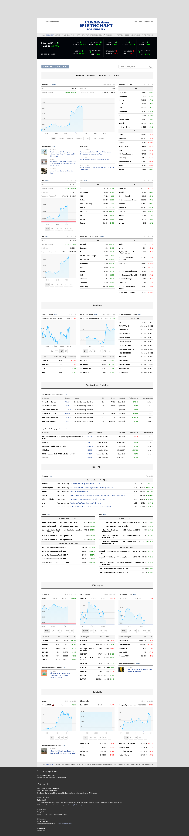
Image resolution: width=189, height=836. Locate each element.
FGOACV (68, 392)
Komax (82, 249)
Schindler (45, 432)
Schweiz (80, 57)
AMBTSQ (90, 428)
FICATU (90, 419)
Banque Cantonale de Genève (127, 269)
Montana (83, 234)
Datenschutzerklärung (58, 823)
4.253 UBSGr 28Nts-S (126, 331)
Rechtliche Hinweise (64, 806)
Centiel (83, 226)
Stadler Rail (123, 265)
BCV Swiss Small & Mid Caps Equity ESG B (57, 522)
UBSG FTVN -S (124, 308)
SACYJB (90, 440)
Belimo (121, 82)
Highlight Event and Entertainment (126, 235)
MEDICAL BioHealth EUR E (79, 473)
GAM (82, 257)
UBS (81, 197)
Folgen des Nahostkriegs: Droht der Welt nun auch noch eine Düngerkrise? (62, 734)
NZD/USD (83, 649)
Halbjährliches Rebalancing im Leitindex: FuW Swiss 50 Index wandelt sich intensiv (62, 136)
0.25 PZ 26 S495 (124, 316)
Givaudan (83, 193)
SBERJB (90, 432)
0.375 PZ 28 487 (124, 346)
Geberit (122, 105)
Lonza (82, 201)
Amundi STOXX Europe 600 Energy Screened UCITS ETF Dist (119, 534)
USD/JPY (83, 626)
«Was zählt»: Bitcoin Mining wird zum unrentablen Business (139, 652)
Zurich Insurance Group (128, 182)
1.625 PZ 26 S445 (125, 327)
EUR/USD (83, 580)
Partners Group (125, 109)
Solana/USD (123, 630)
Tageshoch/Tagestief (87, 74)
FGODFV (68, 403)
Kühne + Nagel (124, 178)
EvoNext (83, 230)
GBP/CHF (45, 634)
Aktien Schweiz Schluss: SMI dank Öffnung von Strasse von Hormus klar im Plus (95, 135)
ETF (78, 17)
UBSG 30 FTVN (124, 350)
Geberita (45, 440)
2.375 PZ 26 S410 (125, 323)
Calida (121, 249)
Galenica (122, 147)
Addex (121, 230)
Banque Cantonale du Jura (128, 253)
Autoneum (84, 245)
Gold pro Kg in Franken (127, 687)
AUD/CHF (45, 642)
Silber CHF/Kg (124, 729)
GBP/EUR (83, 653)
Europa (102, 57)
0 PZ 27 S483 (123, 343)
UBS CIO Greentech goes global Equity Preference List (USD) (62, 419)
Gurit (121, 226)
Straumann (123, 78)
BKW (120, 132)
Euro (43, 350)
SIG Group (122, 140)
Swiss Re (122, 186)
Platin (82, 737)
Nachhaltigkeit (47, 470)
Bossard (83, 253)
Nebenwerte (135, 17)
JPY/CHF (45, 630)
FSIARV (67, 384)
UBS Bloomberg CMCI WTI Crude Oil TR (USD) (58, 436)
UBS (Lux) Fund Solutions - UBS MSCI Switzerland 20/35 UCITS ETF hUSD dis (119, 513)
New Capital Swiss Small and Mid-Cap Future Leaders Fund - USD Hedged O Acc (62, 513)
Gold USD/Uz (84, 687)
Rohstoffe (118, 17)
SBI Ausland (84, 354)
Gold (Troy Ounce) (48, 403)
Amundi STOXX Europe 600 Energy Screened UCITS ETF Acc (119, 540)
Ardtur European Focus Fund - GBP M (55, 545)
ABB (120, 97)
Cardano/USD (124, 638)
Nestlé (121, 151)
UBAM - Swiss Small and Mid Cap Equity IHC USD (59, 504)
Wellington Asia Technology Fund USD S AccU (86, 485)
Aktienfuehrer (147, 17)
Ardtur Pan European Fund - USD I (54, 529)
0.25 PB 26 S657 (124, 319)
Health (44, 473)
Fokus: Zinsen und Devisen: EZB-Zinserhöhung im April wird (61, 657)
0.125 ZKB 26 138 (125, 335)
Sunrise (121, 124)
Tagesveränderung (47, 74)
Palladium (84, 733)
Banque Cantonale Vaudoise (126, 241)
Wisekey (83, 261)
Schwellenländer (48, 481)
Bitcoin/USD (123, 580)
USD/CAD (83, 646)
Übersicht (50, 17)
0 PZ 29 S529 (123, 354)
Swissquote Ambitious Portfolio (54, 428)
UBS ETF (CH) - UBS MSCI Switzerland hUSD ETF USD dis (119, 504)
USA (110, 57)
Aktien (57, 17)
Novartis (122, 197)
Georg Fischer (124, 128)
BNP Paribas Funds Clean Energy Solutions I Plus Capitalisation (92, 470)
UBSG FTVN (123, 339)
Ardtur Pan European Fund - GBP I (54, 533)
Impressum (41, 823)
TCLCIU (90, 436)
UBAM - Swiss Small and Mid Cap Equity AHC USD (60, 508)
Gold (43, 489)
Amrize (121, 205)
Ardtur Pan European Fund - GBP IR (55, 537)
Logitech (122, 193)
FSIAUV (67, 395)
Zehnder (83, 265)
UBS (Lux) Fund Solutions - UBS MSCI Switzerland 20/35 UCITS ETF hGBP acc (119, 524)
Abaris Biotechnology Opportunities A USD (85, 466)
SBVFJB (90, 424)
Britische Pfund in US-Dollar (87, 631)
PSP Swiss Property (126, 136)
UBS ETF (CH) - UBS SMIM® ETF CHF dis (113, 508)
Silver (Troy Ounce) (49, 384)
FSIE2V (67, 388)
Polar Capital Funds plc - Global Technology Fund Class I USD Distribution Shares (98, 477)
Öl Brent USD (46, 687)
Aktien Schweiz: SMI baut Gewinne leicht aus (94, 142)
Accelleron (123, 86)
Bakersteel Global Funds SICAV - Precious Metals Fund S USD (91, 489)
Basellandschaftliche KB (128, 257)
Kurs (42, 70)
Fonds (73, 17)
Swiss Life (122, 190)
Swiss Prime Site (125, 144)
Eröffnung (83, 70)
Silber (82, 729)
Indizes (126, 17)
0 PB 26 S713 (123, 312)
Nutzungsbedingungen (75, 787)
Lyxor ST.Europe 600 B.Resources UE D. (114, 554)
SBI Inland (84, 346)
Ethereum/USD (124, 626)
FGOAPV (68, 399)
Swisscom (122, 120)
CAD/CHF (45, 638)
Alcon (121, 201)
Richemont (123, 94)
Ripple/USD (123, 634)
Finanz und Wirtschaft (96, 5)
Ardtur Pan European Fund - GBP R (55, 541)
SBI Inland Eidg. (86, 350)
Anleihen (65, 17)
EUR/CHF (44, 580)
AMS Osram (84, 242)
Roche (82, 205)
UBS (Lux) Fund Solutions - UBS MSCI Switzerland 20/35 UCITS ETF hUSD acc (119, 519)
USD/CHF (45, 626)
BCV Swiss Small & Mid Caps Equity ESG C (57, 518)
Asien (116, 57)
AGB (48, 823)
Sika (120, 90)
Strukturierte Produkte (91, 17)
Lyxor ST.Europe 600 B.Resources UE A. (114, 550)
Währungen (107, 17)
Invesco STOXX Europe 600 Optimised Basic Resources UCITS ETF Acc (120, 546)
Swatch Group (124, 101)
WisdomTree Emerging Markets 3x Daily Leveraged (88, 481)
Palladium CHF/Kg (125, 733)
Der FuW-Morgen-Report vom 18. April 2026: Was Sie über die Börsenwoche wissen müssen (63, 145)
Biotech (45, 466)
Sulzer (121, 117)
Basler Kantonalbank (127, 274)
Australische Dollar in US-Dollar (87, 641)
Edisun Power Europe (88, 238)
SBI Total (83, 343)
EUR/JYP (83, 661)
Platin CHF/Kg (124, 737)
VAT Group (123, 74)
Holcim (82, 190)
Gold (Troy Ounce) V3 (50, 392)
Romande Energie (125, 261)
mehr (54, 67)
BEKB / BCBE (123, 245)
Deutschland (91, 57)
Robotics (45, 477)
